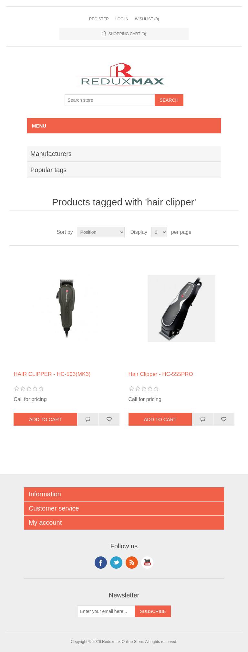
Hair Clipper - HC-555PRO (161, 374)
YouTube (147, 562)
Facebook (101, 562)
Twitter (116, 562)
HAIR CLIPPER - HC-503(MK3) (52, 374)
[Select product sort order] (101, 232)
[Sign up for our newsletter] (106, 611)
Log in (122, 19)
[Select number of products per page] (159, 232)
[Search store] (110, 100)
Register (99, 19)
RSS (132, 562)
